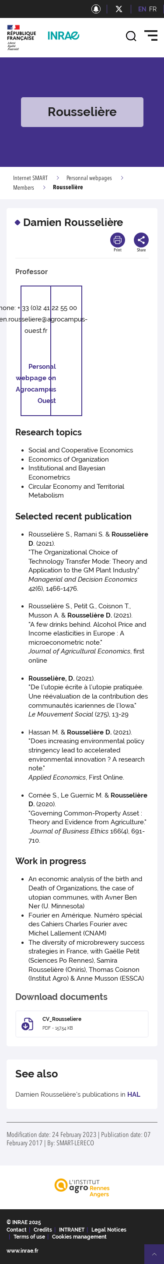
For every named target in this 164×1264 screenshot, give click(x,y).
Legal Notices (108, 1230)
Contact (17, 1230)
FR (153, 9)
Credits (43, 1230)
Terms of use (29, 1237)
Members (23, 188)
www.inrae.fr (22, 1251)
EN (142, 9)
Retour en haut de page (158, 1258)
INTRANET (71, 1230)
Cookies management (79, 1237)
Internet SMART (30, 178)
